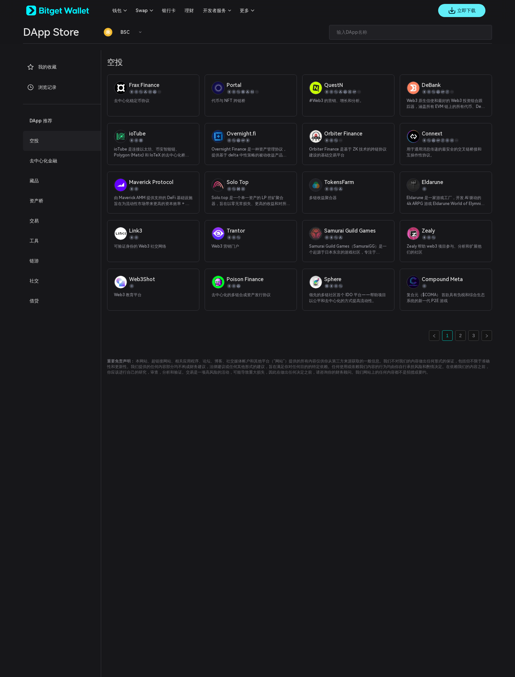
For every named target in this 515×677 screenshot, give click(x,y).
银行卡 (169, 10)
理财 (189, 10)
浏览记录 (41, 87)
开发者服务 (214, 10)
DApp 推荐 (41, 120)
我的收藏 (41, 67)
